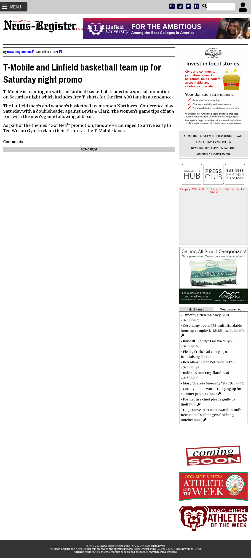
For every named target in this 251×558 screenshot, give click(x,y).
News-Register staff (21, 52)
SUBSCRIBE (190, 136)
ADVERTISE (205, 136)
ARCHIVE (229, 148)
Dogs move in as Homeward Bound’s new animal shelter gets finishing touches (209, 415)
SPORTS (204, 148)
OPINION (216, 148)
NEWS (193, 148)
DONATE (236, 136)
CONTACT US (221, 153)
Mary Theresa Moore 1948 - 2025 (208, 383)
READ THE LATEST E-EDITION (212, 142)
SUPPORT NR (203, 153)
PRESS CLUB (221, 136)
